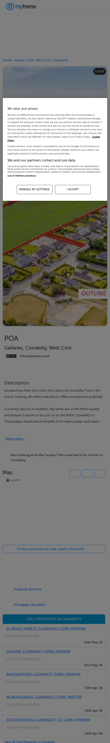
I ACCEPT (73, 189)
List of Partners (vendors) (22, 175)
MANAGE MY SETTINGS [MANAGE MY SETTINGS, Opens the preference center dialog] (34, 189)
